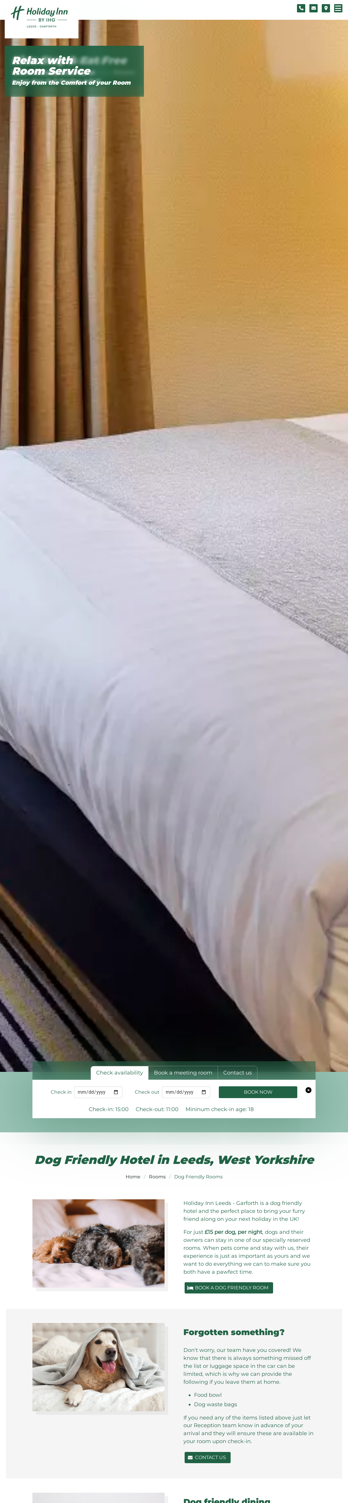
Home (133, 1177)
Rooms (157, 1177)
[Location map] (326, 8)
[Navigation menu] (338, 8)
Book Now (258, 1092)
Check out (147, 1092)
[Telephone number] (301, 8)
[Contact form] (313, 8)
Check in (61, 1092)
